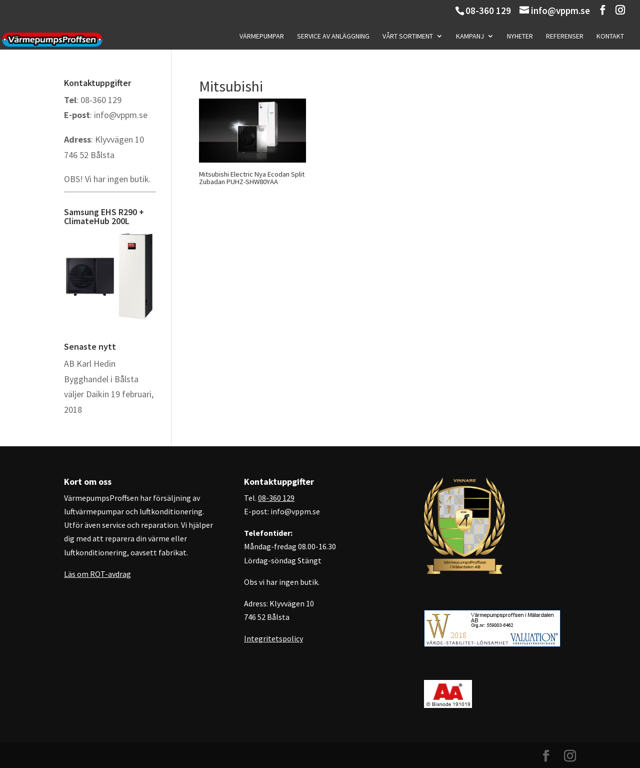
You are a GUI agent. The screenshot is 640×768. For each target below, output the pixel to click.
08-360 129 (488, 11)
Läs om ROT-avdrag (97, 574)
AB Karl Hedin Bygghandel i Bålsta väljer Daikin (101, 379)
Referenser (565, 37)
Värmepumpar (262, 37)
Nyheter (520, 37)
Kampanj (470, 37)
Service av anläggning (333, 37)
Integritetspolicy (273, 638)
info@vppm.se (121, 115)
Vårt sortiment (407, 37)
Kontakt (610, 37)
